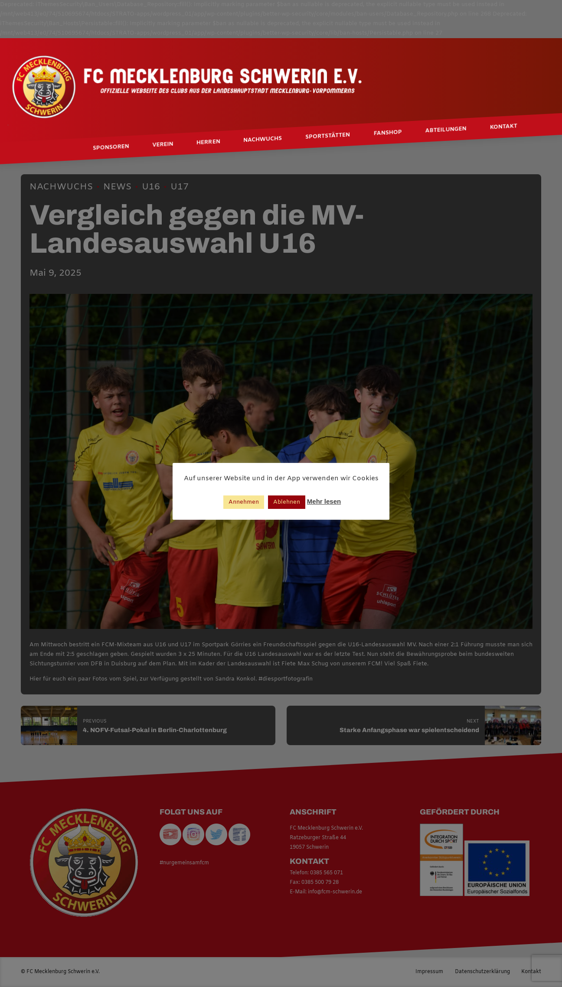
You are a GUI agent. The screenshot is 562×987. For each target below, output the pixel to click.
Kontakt (503, 127)
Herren (208, 142)
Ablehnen (286, 502)
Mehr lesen (324, 501)
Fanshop (387, 133)
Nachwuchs (262, 139)
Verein (162, 144)
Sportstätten (327, 136)
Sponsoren (110, 147)
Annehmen (244, 502)
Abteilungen (445, 130)
